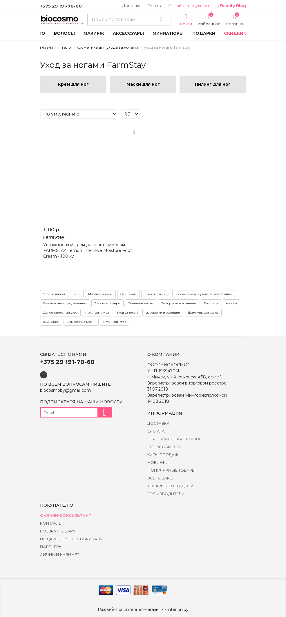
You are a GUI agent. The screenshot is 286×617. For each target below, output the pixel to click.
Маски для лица (100, 294)
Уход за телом (127, 312)
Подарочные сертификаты (71, 539)
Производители (166, 493)
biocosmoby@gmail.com (65, 390)
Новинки (158, 462)
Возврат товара (57, 531)
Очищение (128, 294)
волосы (231, 303)
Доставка (132, 5)
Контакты (51, 523)
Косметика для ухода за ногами (107, 47)
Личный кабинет (59, 554)
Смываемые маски (81, 322)
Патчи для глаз (114, 322)
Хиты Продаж (162, 454)
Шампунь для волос (203, 312)
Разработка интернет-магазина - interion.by (143, 609)
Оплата (154, 5)
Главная (48, 47)
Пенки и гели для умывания (65, 303)
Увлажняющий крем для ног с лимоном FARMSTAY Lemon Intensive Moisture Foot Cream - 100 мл (87, 250)
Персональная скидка (173, 439)
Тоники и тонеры (107, 303)
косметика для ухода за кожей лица (204, 294)
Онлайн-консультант (189, 5)
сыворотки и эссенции (163, 312)
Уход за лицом (54, 294)
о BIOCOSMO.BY (164, 446)
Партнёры (51, 546)
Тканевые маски (140, 303)
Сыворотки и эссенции (178, 303)
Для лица (211, 303)
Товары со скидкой (170, 486)
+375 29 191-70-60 (61, 6)
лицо (76, 294)
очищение (51, 322)
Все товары (160, 478)
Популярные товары (171, 470)
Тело (66, 47)
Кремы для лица (156, 294)
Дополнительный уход (60, 312)
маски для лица (97, 312)
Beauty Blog (231, 5)
